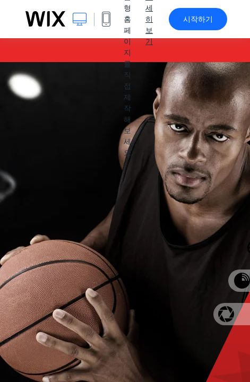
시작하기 (198, 19)
